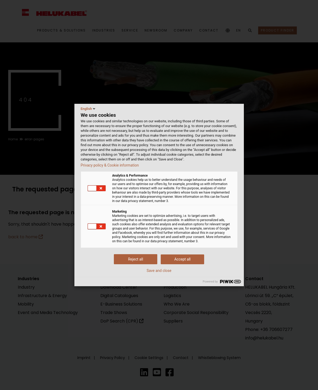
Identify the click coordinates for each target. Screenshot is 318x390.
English (88, 108)
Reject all (135, 259)
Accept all (182, 259)
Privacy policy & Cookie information (110, 165)
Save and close (159, 270)
